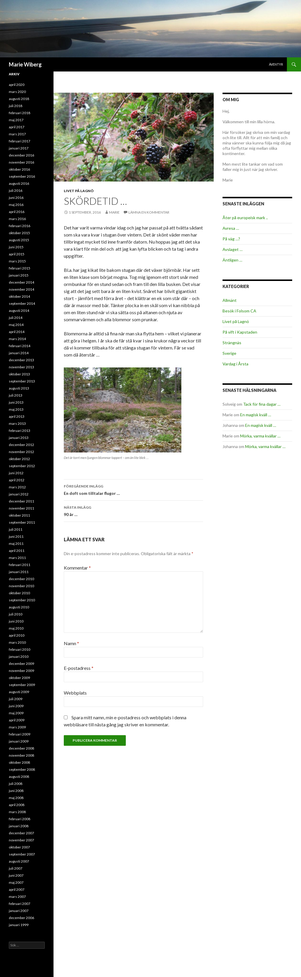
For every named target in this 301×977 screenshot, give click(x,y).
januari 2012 (19, 494)
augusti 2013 (19, 388)
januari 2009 (19, 741)
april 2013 (16, 416)
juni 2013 (16, 402)
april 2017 (16, 127)
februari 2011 (19, 564)
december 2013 (21, 360)
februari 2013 (19, 430)
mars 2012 (17, 487)
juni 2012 (16, 473)
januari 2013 (19, 437)
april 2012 (16, 480)
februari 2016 (19, 226)
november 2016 (21, 162)
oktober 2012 (19, 459)
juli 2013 (15, 395)
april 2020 (16, 84)
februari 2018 (19, 113)
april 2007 (16, 889)
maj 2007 (16, 882)
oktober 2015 (19, 233)
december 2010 (21, 579)
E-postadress (78, 668)
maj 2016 (16, 204)
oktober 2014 (19, 296)
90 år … (133, 510)
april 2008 (16, 805)
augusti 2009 (19, 692)
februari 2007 (19, 903)
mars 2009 (17, 727)
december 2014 (21, 282)
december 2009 (21, 663)
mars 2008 (17, 812)
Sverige (229, 353)
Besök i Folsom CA (239, 310)
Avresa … (231, 228)
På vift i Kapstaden (240, 331)
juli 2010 (15, 614)
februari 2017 (19, 141)
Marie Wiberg (25, 64)
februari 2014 (19, 346)
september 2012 (22, 466)
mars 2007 (17, 896)
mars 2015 (17, 261)
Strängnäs (232, 342)
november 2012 (21, 452)
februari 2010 (19, 649)
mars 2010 (17, 642)
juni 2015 (16, 247)
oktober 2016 (19, 169)
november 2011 (21, 508)
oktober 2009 (19, 677)
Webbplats (75, 692)
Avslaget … (233, 249)
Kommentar (77, 567)
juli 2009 (15, 699)
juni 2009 (16, 706)
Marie (114, 212)
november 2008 (21, 755)
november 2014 (21, 289)
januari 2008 (19, 826)
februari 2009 (19, 734)
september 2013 (22, 381)
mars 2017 (17, 134)
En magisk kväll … (255, 414)
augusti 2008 (19, 776)
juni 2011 (16, 536)
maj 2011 (16, 543)
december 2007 (21, 833)
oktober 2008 (19, 762)
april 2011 (16, 550)
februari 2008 (19, 819)
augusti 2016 (19, 183)
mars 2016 (17, 219)
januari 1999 (19, 925)
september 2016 (22, 176)
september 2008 (22, 769)
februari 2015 (19, 268)
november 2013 (21, 367)
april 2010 (16, 635)
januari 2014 (19, 353)
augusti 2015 (19, 240)
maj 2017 (16, 120)
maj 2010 (16, 628)
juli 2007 (15, 868)
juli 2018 (15, 106)
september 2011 (22, 522)
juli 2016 (15, 190)
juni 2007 (16, 875)
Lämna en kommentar (148, 212)
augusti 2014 (19, 310)
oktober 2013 (19, 374)
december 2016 (21, 155)
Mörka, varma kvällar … (260, 435)
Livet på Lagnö (79, 191)
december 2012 (21, 444)
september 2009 (22, 685)
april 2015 (16, 254)
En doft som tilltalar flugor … (133, 489)
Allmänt (230, 300)
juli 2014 (15, 317)
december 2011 (21, 501)
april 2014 (16, 331)
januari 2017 (19, 148)
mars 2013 (17, 423)
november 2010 (21, 586)
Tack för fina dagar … (261, 404)
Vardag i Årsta (235, 363)
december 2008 (21, 748)
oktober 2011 (19, 515)
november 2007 (21, 840)
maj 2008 (16, 797)
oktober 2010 (19, 593)
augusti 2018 (19, 98)
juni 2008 (16, 790)
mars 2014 (17, 339)
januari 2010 (19, 656)
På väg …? (231, 238)
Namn (71, 643)
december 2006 (21, 918)
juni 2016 (16, 197)
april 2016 (16, 211)
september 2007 (22, 854)
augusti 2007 (19, 861)
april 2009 (16, 720)
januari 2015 (19, 275)
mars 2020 (17, 91)
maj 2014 (16, 324)
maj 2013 (16, 409)
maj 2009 (16, 713)
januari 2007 (19, 910)
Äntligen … (232, 259)
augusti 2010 (19, 607)
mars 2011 (17, 557)
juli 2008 (15, 783)
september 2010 (22, 600)
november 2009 (21, 670)
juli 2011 (15, 529)
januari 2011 (19, 572)
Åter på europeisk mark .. (245, 217)
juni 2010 (16, 621)
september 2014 (22, 303)
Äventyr (276, 64)
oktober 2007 (19, 847)
